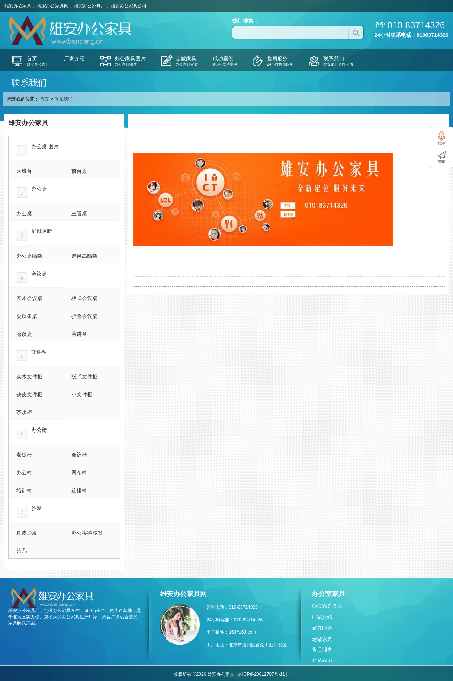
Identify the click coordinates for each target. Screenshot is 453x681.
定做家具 (322, 639)
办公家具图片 (327, 606)
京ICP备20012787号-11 (261, 674)
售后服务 (322, 650)
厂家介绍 (322, 617)
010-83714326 (416, 25)
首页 (44, 99)
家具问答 (322, 628)
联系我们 (322, 661)
